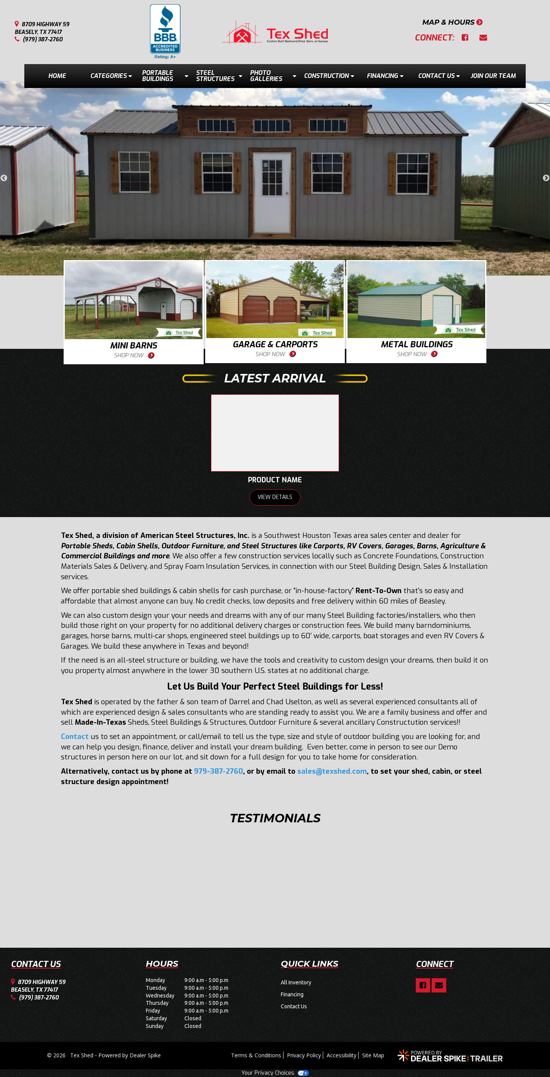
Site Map (373, 1055)
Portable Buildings (165, 76)
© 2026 (58, 1055)
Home (57, 76)
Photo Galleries (273, 76)
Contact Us (439, 76)
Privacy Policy (304, 1055)
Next (546, 178)
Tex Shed (82, 1055)
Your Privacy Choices (275, 1073)
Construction (329, 76)
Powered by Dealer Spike (129, 1055)
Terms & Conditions (256, 1055)
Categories (111, 76)
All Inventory (296, 982)
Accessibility (341, 1055)
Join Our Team (493, 76)
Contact (75, 736)
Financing (385, 76)
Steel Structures (219, 76)
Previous (4, 178)
